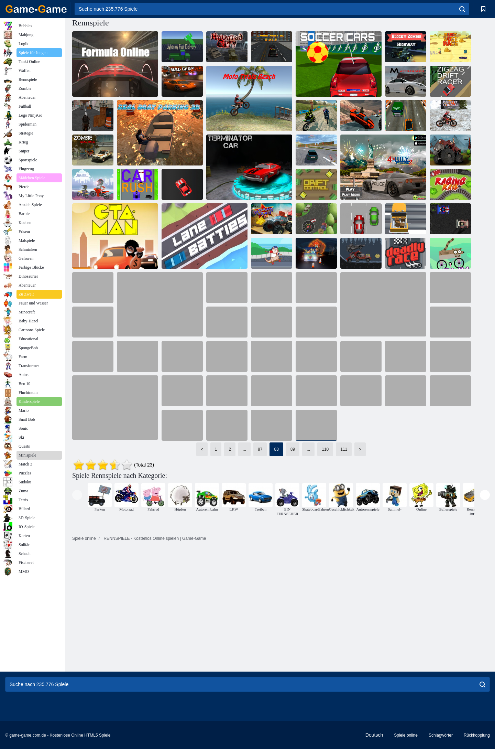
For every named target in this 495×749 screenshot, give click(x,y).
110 (325, 449)
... (244, 449)
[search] (462, 8)
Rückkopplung (477, 735)
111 (343, 449)
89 (292, 449)
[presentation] (77, 495)
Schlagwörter (441, 735)
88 (276, 449)
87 (260, 449)
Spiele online (406, 735)
